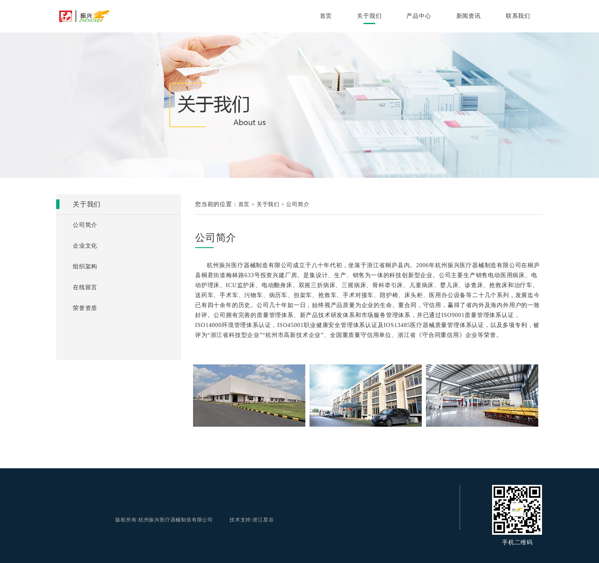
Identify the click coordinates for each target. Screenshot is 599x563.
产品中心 (418, 16)
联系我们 (518, 16)
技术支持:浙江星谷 (252, 520)
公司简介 (297, 204)
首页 (326, 16)
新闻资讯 (468, 16)
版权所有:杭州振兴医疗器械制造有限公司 (164, 520)
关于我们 (369, 16)
